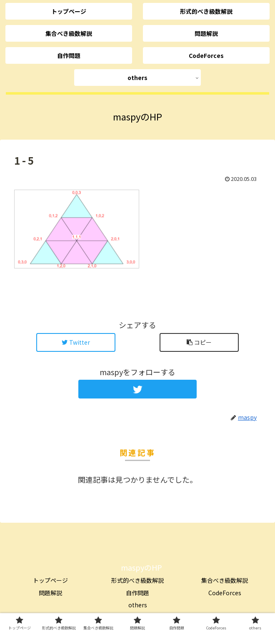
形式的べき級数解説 (137, 580)
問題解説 (50, 593)
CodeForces (224, 593)
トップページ (50, 580)
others (137, 605)
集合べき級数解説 (224, 580)
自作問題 (137, 593)
